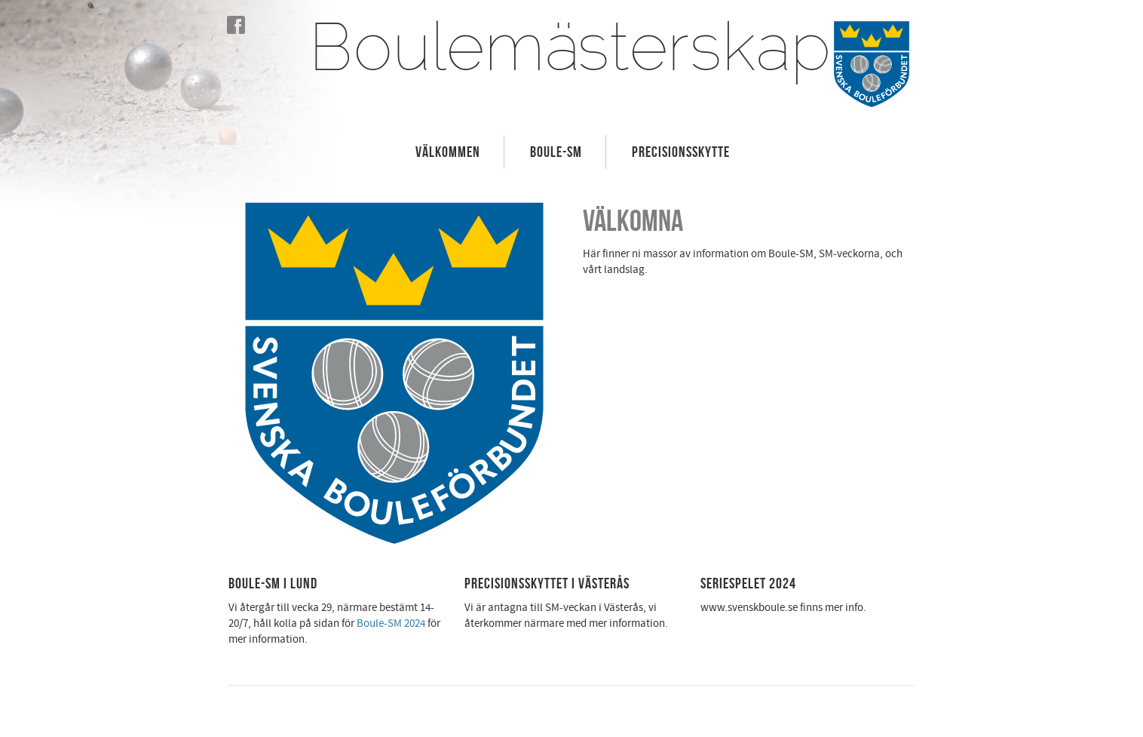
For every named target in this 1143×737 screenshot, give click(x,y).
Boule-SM (556, 151)
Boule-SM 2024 (391, 623)
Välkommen (447, 151)
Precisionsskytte (681, 151)
